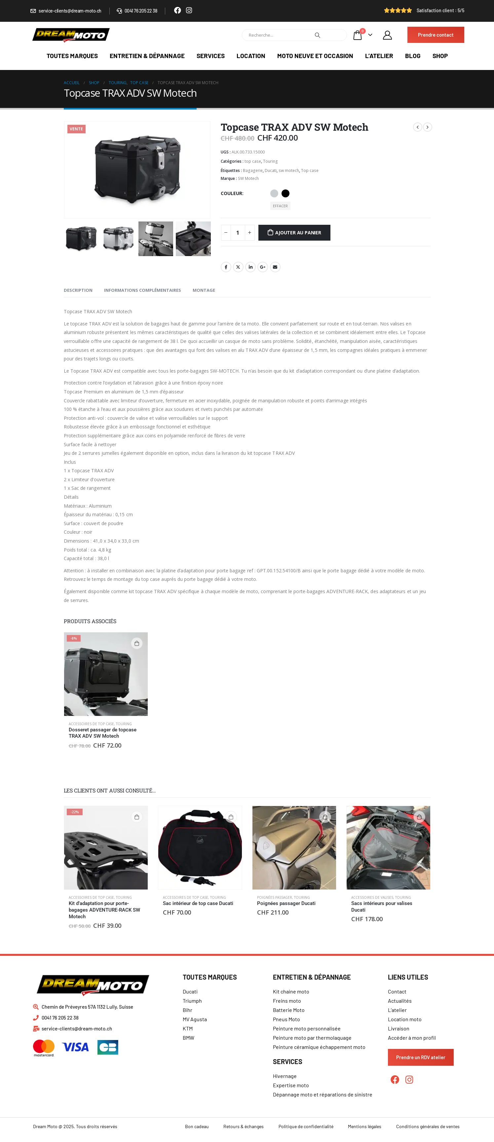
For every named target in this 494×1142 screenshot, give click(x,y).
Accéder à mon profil (412, 1037)
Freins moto (287, 1000)
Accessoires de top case (91, 724)
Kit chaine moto (291, 991)
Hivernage (285, 1076)
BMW (188, 1037)
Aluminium (274, 193)
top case (253, 161)
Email (275, 267)
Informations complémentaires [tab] (142, 290)
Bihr (187, 1010)
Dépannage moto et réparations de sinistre (322, 1094)
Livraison (398, 1028)
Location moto (405, 1019)
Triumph (192, 1000)
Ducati (271, 170)
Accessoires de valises (372, 897)
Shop (440, 55)
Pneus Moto (286, 1019)
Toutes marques (72, 55)
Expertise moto (291, 1085)
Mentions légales (364, 1126)
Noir (285, 193)
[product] (106, 674)
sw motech (289, 170)
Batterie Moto (289, 1010)
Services (211, 55)
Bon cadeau (197, 1126)
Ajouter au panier (298, 232)
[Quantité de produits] (238, 233)
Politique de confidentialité (306, 1126)
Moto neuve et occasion (315, 55)
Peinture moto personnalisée (307, 1028)
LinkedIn (250, 267)
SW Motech (248, 178)
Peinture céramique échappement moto (319, 1047)
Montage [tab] (204, 290)
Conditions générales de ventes (428, 1126)
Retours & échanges (243, 1126)
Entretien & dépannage (147, 55)
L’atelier (379, 55)
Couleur (231, 193)
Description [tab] (78, 290)
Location (251, 55)
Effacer (280, 205)
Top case (310, 170)
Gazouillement (238, 267)
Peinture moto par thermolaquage (312, 1037)
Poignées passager (274, 897)
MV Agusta (195, 1019)
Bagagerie (253, 170)
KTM (188, 1028)
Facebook (226, 267)
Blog (413, 55)
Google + (262, 267)
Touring (270, 161)
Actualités (400, 1000)
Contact (397, 991)
